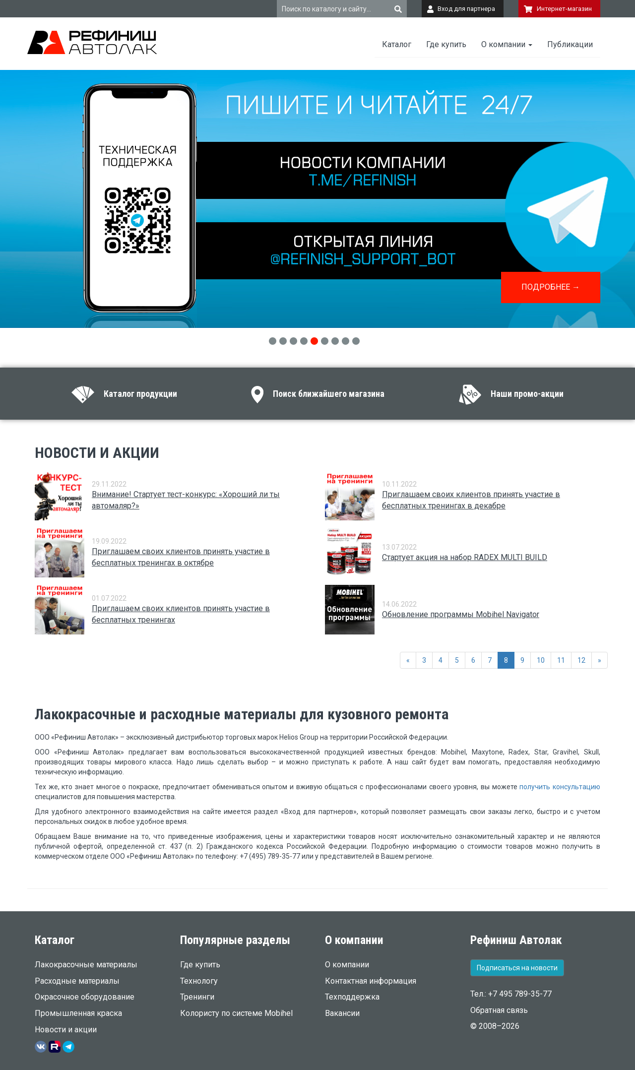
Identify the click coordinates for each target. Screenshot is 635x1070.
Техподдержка (352, 997)
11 (561, 660)
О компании (506, 44)
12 (581, 660)
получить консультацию (559, 787)
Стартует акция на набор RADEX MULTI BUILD (464, 557)
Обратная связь (499, 1010)
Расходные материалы (77, 981)
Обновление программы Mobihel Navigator (460, 614)
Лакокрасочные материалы (86, 964)
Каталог (396, 44)
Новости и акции (66, 1029)
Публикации (570, 44)
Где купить (446, 44)
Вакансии (342, 1013)
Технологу (199, 981)
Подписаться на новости (517, 968)
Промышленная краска (78, 1013)
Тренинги (197, 997)
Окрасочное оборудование (84, 997)
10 (541, 660)
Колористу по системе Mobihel (236, 1013)
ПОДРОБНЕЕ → (550, 287)
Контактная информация (370, 981)
